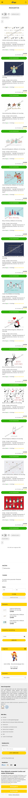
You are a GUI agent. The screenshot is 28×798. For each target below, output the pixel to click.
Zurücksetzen (14, 597)
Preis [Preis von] (4, 587)
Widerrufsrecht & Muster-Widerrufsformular (13, 722)
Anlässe (4, 565)
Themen (4, 575)
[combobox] (15, 14)
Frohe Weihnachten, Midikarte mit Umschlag (12, 113)
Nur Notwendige (14, 791)
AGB (3, 734)
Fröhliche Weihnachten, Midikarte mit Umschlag (13, 40)
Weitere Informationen (14, 795)
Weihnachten (6, 568)
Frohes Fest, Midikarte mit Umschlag (11, 294)
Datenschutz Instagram (8, 729)
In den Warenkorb (14, 58)
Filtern (14, 594)
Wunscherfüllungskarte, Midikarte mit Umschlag (13, 149)
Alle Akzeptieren (14, 786)
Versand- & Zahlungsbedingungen (11, 719)
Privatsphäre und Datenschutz (10, 727)
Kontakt (4, 717)
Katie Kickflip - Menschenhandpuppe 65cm (14, 664)
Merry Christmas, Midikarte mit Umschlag (12, 220)
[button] (2, 14)
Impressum (5, 724)
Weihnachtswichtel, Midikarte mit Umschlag (12, 510)
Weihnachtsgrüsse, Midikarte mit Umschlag (12, 438)
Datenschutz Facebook (8, 731)
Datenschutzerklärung (6, 783)
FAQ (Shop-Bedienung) (8, 758)
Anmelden (14, 640)
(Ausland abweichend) (19, 49)
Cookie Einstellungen (8, 736)
